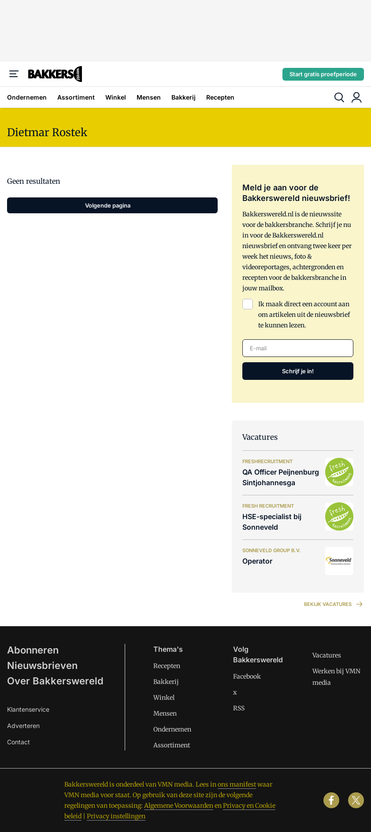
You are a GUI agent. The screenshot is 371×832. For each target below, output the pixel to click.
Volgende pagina (107, 205)
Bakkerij (183, 97)
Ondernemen (27, 97)
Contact (18, 742)
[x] (356, 800)
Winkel (115, 97)
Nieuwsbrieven (42, 665)
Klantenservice (28, 709)
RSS (239, 708)
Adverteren (23, 725)
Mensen (149, 97)
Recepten (220, 97)
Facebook (247, 676)
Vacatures (326, 655)
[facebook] (331, 800)
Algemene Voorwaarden (178, 806)
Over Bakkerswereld (55, 681)
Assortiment (76, 97)
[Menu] (14, 74)
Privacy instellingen (116, 816)
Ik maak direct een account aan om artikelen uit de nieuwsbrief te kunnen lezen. (304, 314)
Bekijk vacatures (334, 604)
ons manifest (237, 784)
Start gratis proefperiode (323, 74)
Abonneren (33, 650)
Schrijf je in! (298, 371)
